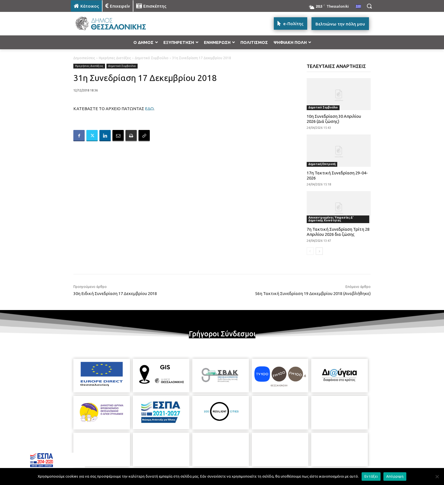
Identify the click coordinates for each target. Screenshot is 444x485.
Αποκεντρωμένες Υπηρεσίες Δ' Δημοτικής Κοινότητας (330, 219)
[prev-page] (310, 251)
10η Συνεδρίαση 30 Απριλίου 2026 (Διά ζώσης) (334, 119)
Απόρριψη (395, 476)
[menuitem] (358, 7)
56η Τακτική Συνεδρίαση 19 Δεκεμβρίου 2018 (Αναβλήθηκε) (313, 293)
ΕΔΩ (149, 108)
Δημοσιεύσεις (84, 58)
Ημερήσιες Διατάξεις (115, 58)
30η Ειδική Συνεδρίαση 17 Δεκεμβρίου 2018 (115, 293)
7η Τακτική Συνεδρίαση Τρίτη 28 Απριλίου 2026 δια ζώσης (338, 232)
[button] (369, 6)
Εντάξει (371, 476)
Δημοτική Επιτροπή (322, 164)
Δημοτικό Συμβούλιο (151, 58)
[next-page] (319, 251)
